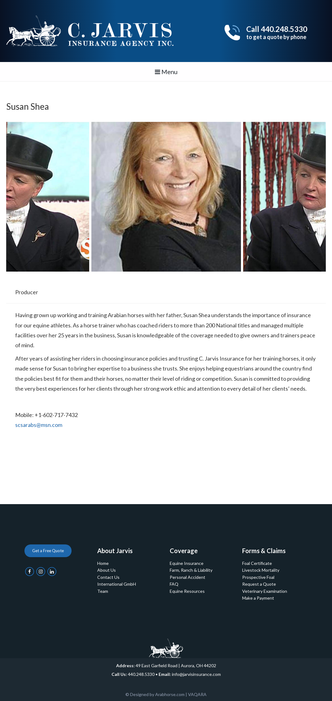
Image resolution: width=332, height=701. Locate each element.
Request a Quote (259, 584)
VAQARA (197, 694)
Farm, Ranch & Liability (191, 570)
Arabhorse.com (170, 694)
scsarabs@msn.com (38, 424)
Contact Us (108, 577)
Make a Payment (258, 598)
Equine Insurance (186, 563)
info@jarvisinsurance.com (196, 674)
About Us (106, 570)
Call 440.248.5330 (276, 32)
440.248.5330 (141, 674)
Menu (166, 71)
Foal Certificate (257, 563)
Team (102, 591)
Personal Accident (187, 577)
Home (103, 563)
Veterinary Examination (264, 591)
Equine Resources (187, 591)
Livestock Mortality (260, 570)
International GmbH (116, 584)
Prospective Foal (258, 577)
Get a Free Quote (48, 550)
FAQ (174, 584)
